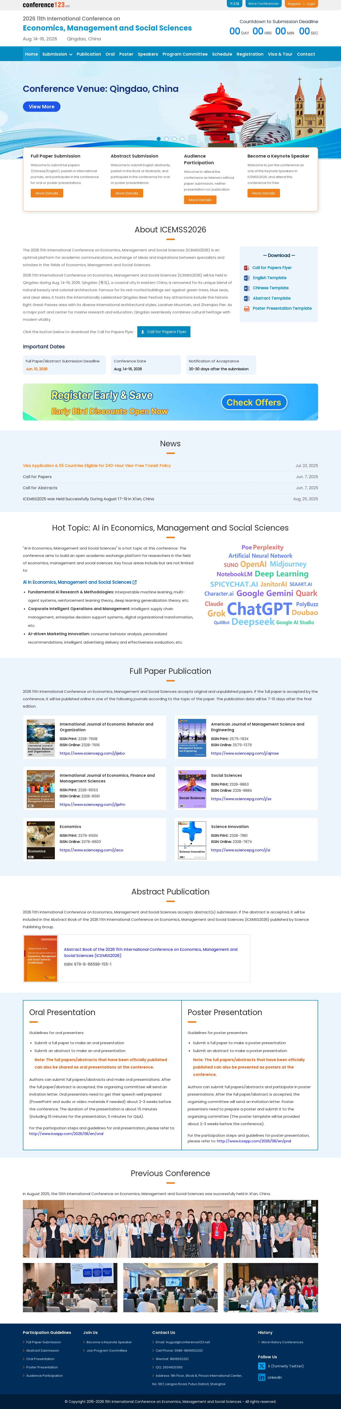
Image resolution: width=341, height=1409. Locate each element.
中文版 (234, 3)
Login (311, 3)
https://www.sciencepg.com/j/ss (241, 798)
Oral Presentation (40, 1359)
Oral (110, 54)
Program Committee (185, 54)
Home (31, 54)
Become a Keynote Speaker (109, 1342)
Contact (306, 54)
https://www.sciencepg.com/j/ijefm (92, 804)
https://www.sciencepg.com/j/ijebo (92, 753)
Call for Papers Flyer (272, 268)
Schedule (222, 54)
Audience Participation (44, 1375)
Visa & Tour (280, 54)
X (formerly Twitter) (281, 1366)
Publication (89, 54)
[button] (159, 139)
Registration (250, 54)
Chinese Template (271, 288)
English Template (269, 278)
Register (294, 3)
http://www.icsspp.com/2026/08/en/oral (66, 1133)
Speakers (148, 54)
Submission (57, 54)
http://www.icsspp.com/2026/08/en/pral (254, 1141)
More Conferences (263, 3)
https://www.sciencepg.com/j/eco (91, 850)
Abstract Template (272, 298)
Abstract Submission (42, 1350)
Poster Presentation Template (282, 308)
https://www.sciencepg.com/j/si (240, 850)
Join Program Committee (107, 1350)
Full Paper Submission (43, 1342)
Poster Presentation (42, 1367)
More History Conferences (282, 1342)
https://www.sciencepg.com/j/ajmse (245, 753)
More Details (47, 193)
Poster (126, 54)
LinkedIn (270, 1377)
